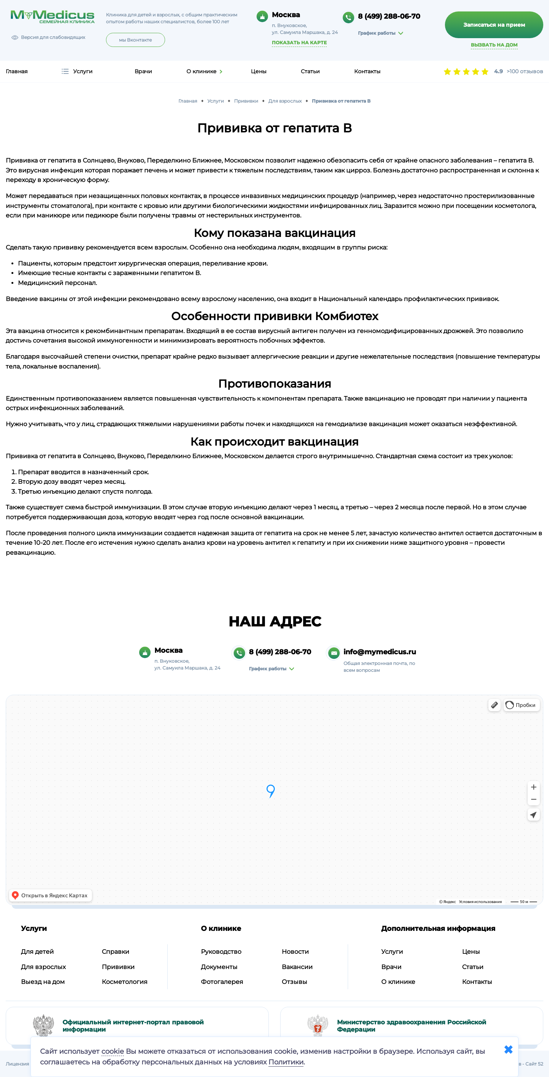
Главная (16, 71)
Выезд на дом (43, 981)
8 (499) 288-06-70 (389, 16)
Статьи (310, 71)
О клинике (201, 71)
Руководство (221, 951)
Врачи (143, 71)
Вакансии (297, 967)
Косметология (125, 981)
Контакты (367, 71)
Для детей (37, 951)
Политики (285, 1062)
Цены (258, 71)
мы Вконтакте (135, 40)
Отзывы (294, 981)
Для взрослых (43, 967)
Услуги (83, 71)
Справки (115, 951)
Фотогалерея (222, 981)
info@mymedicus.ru (380, 652)
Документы (219, 967)
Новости (295, 951)
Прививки (118, 967)
